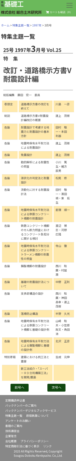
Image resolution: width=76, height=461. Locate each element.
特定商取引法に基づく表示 (22, 446)
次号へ (56, 387)
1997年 (37, 25)
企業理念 (11, 436)
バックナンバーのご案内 (20, 405)
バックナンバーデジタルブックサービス (30, 410)
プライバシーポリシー (34, 441)
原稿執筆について (37, 416)
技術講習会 (12, 431)
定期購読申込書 (15, 400)
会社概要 (11, 441)
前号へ (19, 387)
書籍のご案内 (13, 426)
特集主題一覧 (20, 25)
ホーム (5, 25)
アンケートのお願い (18, 421)
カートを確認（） (59, 12)
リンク (47, 446)
